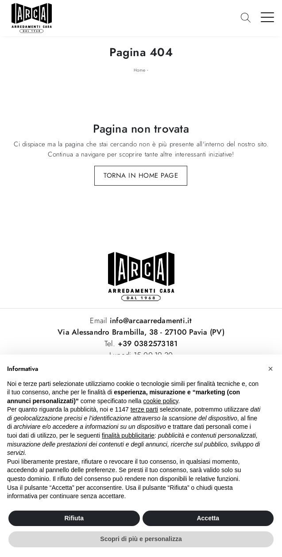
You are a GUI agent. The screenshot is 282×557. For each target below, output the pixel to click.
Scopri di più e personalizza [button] (141, 538)
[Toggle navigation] (267, 17)
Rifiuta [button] (74, 518)
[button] (270, 369)
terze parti (144, 409)
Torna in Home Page (141, 175)
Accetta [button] (208, 518)
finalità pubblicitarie (128, 435)
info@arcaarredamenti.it (150, 320)
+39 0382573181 (148, 343)
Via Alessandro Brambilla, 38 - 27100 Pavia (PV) (141, 332)
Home (139, 70)
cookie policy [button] (160, 400)
